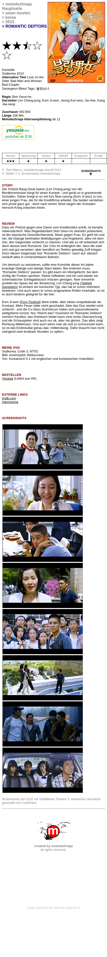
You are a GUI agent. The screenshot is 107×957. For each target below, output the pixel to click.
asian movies (17, 13)
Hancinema (10, 402)
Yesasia (7, 378)
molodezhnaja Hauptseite (17, 6)
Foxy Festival (30, 302)
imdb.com (9, 398)
